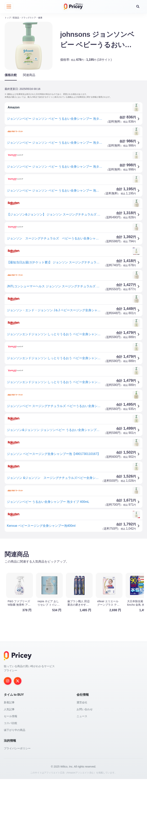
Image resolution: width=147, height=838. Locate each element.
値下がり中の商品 (14, 788)
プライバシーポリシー (17, 807)
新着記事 (9, 761)
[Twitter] (17, 740)
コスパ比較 (10, 782)
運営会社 (82, 761)
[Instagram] (7, 740)
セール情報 (10, 775)
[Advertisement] (73, 570)
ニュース (82, 775)
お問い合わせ (85, 768)
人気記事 (9, 768)
